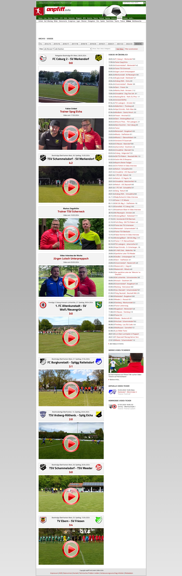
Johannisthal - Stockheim (123, 147)
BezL (133, 390)
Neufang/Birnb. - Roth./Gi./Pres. (126, 96)
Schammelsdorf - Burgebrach (125, 283)
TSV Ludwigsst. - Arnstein (124, 103)
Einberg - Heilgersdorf (122, 153)
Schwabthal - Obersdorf (123, 150)
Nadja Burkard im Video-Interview (126, 197)
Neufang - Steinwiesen (123, 287)
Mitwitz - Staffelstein (122, 134)
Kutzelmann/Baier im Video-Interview (128, 209)
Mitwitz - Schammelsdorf (123, 340)
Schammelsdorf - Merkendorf (125, 65)
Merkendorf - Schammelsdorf (125, 228)
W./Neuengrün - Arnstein (123, 212)
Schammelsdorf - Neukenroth (125, 263)
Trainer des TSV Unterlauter (124, 225)
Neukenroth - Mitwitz (122, 269)
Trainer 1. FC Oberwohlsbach (124, 241)
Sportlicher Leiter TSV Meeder (125, 253)
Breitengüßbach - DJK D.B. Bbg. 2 (126, 238)
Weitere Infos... (115, 379)
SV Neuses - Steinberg (122, 312)
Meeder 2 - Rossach (122, 299)
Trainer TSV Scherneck (71, 211)
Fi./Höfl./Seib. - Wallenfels (124, 250)
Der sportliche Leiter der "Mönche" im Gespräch (127, 273)
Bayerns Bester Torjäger (123, 162)
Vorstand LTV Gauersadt (123, 140)
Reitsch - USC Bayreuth (123, 184)
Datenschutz (67, 573)
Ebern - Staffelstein (121, 259)
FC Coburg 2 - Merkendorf (124, 59)
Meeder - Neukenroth (122, 318)
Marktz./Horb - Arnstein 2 (124, 90)
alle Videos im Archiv (117, 343)
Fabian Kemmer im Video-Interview (127, 234)
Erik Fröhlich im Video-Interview (126, 165)
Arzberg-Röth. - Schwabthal (124, 194)
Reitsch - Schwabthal (122, 169)
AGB (60, 573)
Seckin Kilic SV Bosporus (123, 159)
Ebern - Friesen (120, 87)
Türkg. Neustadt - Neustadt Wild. (126, 293)
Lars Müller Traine (121, 330)
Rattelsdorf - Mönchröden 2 (127, 392)
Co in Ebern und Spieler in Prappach (127, 334)
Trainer (117, 128)
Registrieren (64, 3)
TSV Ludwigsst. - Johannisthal (125, 244)
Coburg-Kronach (43, 3)
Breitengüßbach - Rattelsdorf (125, 216)
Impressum (54, 573)
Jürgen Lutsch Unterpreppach (71, 258)
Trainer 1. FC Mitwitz (122, 200)
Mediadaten (129, 573)
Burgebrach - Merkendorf (123, 309)
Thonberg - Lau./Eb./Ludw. (124, 324)
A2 (132, 404)
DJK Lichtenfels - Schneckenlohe (126, 277)
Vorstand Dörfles (121, 100)
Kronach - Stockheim (122, 280)
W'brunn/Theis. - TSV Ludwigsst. (126, 121)
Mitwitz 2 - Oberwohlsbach (124, 137)
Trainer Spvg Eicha (71, 111)
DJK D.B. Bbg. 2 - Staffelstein (125, 203)
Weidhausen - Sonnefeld (123, 327)
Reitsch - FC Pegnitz (122, 178)
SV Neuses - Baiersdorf (123, 143)
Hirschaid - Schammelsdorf (124, 321)
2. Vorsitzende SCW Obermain (125, 219)
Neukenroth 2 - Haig (122, 266)
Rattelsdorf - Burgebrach (123, 296)
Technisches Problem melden (89, 573)
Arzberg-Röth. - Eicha (122, 81)
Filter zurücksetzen (131, 49)
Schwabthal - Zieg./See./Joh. (125, 93)
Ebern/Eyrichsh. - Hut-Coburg (125, 125)
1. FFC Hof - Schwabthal (123, 187)
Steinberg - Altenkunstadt (124, 302)
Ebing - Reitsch (120, 190)
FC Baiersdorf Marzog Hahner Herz (127, 337)
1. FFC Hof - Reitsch (121, 175)
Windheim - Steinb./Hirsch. (124, 112)
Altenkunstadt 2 (129, 406)
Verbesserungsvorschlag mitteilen (112, 573)
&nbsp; (39, 43)
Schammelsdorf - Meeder (123, 84)
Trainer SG (118, 315)
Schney (120, 406)
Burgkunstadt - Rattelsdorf (124, 78)
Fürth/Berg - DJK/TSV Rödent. (125, 222)
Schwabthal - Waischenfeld (124, 181)
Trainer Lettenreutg (121, 305)
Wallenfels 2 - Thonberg (123, 106)
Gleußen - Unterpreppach (123, 256)
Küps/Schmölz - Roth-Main (124, 109)
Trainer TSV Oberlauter (122, 231)
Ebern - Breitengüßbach (123, 118)
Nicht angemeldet (54, 3)
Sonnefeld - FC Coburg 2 (123, 206)
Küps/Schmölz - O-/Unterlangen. (126, 247)
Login (70, 3)
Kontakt (75, 573)
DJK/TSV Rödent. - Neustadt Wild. (126, 156)
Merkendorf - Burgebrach (123, 131)
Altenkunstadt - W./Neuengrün (125, 74)
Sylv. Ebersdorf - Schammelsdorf (126, 290)
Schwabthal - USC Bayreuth (124, 172)
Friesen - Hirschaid (121, 115)
